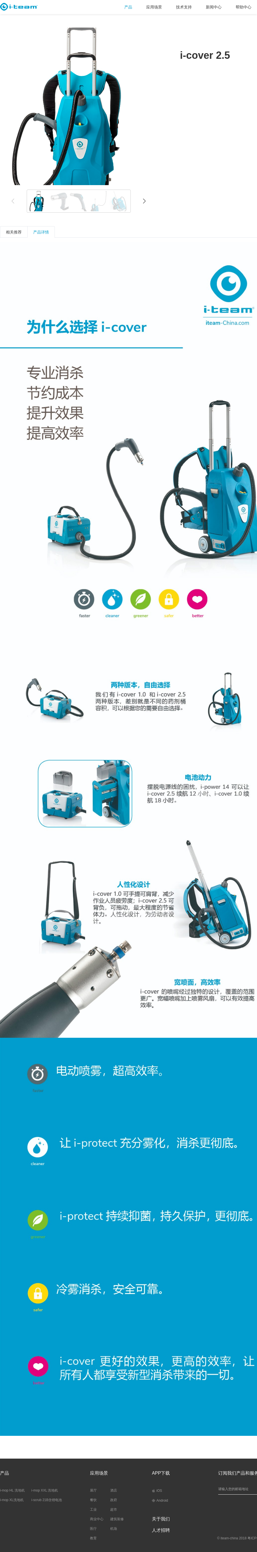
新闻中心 (214, 7)
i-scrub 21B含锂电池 (46, 1500)
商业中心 (96, 1519)
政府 (113, 1500)
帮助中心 (243, 7)
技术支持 (184, 7)
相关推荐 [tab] (14, 232)
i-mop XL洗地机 (12, 1500)
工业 (93, 1509)
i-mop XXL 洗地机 (44, 1490)
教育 (93, 1538)
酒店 (113, 1490)
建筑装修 (117, 1519)
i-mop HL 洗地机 (12, 1490)
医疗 (93, 1529)
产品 (128, 7)
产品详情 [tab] (41, 232)
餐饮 (93, 1500)
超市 (113, 1509)
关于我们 (161, 1519)
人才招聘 (161, 1530)
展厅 (93, 1490)
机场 (113, 1529)
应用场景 (154, 7)
